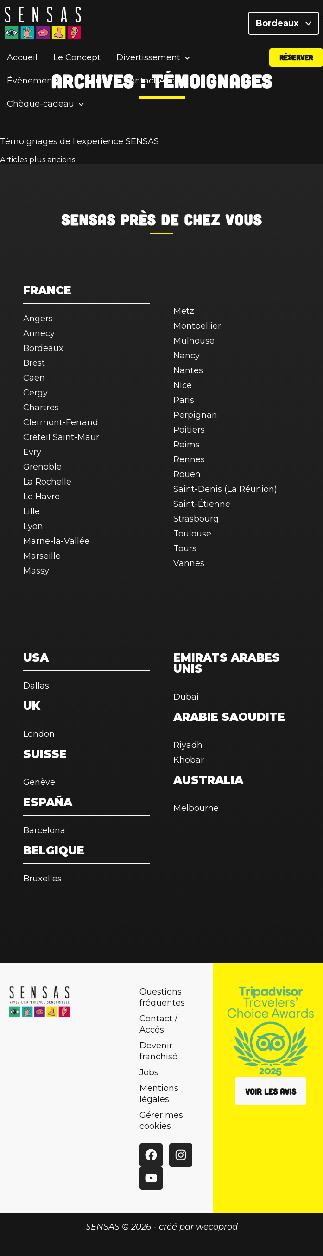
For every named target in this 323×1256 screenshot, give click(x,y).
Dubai (186, 697)
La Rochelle (47, 482)
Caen (34, 378)
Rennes (189, 459)
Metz (183, 311)
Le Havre (41, 496)
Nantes (188, 370)
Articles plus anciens (37, 159)
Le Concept (77, 57)
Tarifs (96, 80)
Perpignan (195, 415)
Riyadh (188, 745)
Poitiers (189, 430)
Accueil (22, 57)
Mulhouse (194, 341)
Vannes (188, 563)
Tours (184, 548)
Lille (31, 511)
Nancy (186, 356)
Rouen (187, 474)
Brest (34, 363)
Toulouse (192, 534)
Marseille (42, 556)
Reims (186, 445)
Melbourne (196, 808)
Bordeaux (283, 23)
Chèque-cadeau (40, 104)
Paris (183, 400)
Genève (39, 782)
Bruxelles (42, 878)
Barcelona (44, 830)
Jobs (148, 1072)
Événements (33, 81)
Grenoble (42, 467)
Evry (32, 452)
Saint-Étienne (201, 504)
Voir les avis (270, 1091)
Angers (38, 318)
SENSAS (88, 219)
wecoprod (217, 1227)
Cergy (35, 393)
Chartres (41, 407)
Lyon (33, 526)
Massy (36, 571)
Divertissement (148, 58)
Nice (182, 385)
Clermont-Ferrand (60, 422)
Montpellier (197, 326)
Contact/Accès (154, 80)
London (39, 734)
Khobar (188, 760)
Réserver (296, 57)
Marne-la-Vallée (56, 541)
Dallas (36, 686)
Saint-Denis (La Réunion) (225, 489)
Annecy (39, 333)
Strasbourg (196, 519)
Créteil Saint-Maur (61, 437)
